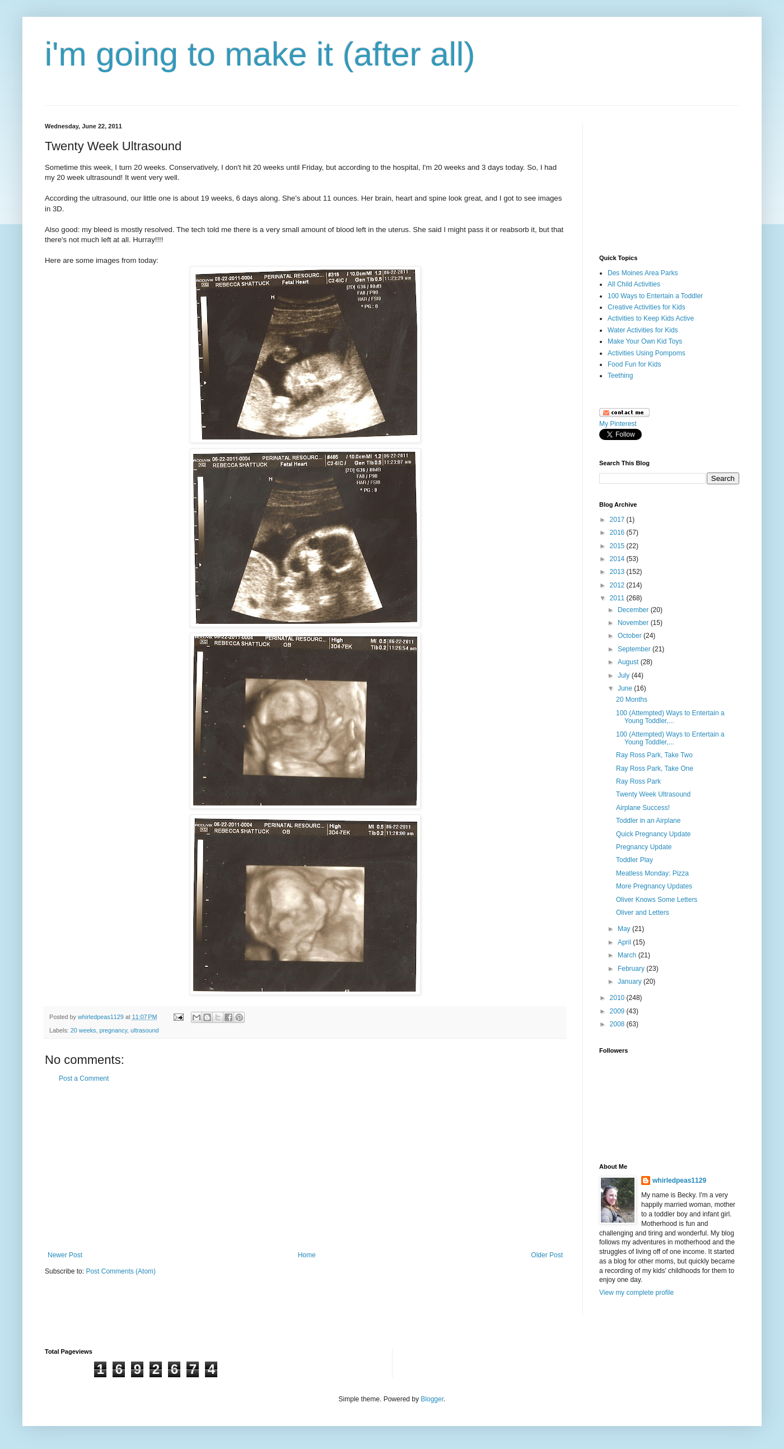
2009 (618, 1011)
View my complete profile (636, 1293)
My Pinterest (618, 424)
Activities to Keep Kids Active (651, 318)
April (625, 942)
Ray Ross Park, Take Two (654, 755)
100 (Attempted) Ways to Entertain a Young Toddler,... (670, 717)
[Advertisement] (305, 1167)
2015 (618, 546)
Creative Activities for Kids (646, 307)
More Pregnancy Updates (654, 886)
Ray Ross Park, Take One (654, 768)
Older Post (547, 1255)
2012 (618, 585)
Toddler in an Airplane (648, 821)
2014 (618, 559)
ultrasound (144, 1030)
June (626, 688)
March (628, 955)
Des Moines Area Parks (643, 273)
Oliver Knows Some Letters (656, 900)
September (635, 649)
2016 (618, 532)
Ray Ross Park (638, 781)
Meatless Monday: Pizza (652, 873)
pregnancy (113, 1030)
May (625, 929)
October (630, 636)
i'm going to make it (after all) (260, 54)
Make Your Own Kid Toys (645, 341)
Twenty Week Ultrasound (653, 794)
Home (307, 1255)
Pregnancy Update (643, 847)
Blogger (432, 1399)
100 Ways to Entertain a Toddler (655, 296)
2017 (618, 520)
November (634, 623)
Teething (620, 375)
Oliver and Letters (642, 912)
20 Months (631, 699)
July (625, 675)
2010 (618, 998)
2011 (618, 598)
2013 (618, 572)
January (630, 981)
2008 (618, 1024)
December (634, 610)
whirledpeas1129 (101, 1016)
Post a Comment (84, 1078)
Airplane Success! (643, 808)
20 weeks (83, 1030)
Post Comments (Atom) (121, 1271)
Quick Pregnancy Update (653, 834)
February (632, 969)
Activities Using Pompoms (646, 353)
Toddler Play (634, 860)
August (629, 662)
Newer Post (65, 1255)
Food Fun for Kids (634, 364)
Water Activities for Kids (643, 330)
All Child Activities (634, 284)
